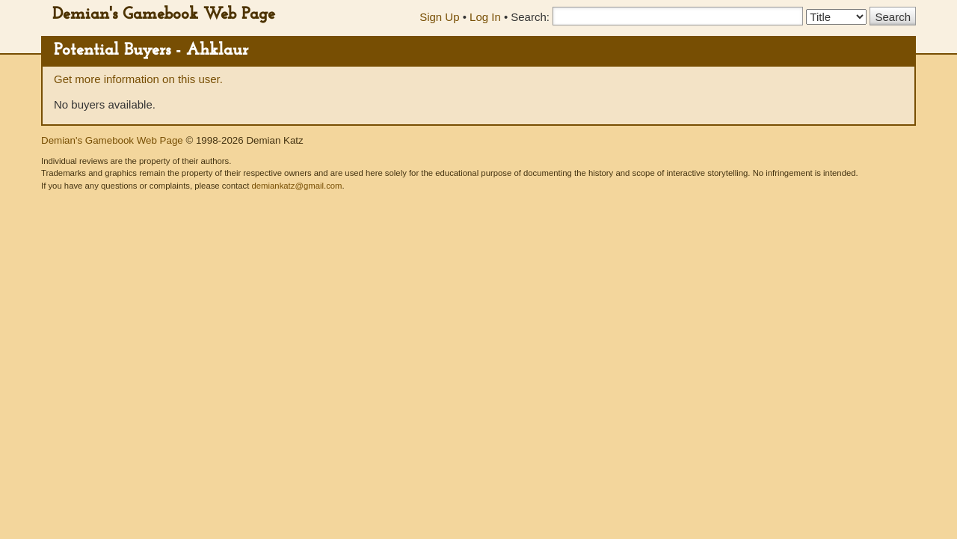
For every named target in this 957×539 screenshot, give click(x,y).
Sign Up (439, 16)
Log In (485, 16)
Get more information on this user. (138, 79)
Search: (530, 16)
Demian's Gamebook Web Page (163, 14)
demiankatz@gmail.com (296, 185)
